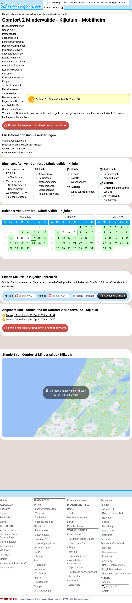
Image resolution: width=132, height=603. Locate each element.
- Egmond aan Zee (77, 556)
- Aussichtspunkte (43, 521)
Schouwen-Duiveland (112, 543)
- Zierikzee (106, 560)
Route (70, 509)
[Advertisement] (66, 265)
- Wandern (39, 569)
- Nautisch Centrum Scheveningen (10, 536)
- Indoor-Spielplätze (44, 543)
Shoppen (38, 586)
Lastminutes (7, 567)
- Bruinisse (106, 556)
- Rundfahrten (41, 530)
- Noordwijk (107, 517)
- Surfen (38, 577)
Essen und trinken (77, 500)
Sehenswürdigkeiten (45, 509)
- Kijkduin (5, 554)
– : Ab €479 (30, 319)
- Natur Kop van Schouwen (115, 573)
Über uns (106, 582)
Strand (82, 2)
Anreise (9, 295)
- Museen (39, 513)
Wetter (55, 7)
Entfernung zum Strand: (116, 187)
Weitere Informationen (20, 152)
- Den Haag (107, 526)
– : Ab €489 (30, 315)
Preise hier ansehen (35, 125)
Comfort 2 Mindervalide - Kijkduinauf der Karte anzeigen (66, 392)
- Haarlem (72, 580)
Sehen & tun (93, 2)
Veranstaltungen (109, 2)
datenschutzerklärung (45, 599)
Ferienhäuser (7, 546)
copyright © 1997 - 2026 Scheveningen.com (71, 599)
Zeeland (105, 539)
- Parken (71, 513)
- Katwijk (105, 522)
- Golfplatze (40, 573)
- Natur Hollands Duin (112, 513)
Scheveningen (55, 2)
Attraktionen (40, 526)
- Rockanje (106, 535)
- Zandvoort (73, 584)
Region (46, 7)
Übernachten (70, 2)
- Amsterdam (74, 576)
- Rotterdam (107, 530)
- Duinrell (5, 550)
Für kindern (6, 517)
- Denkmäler (40, 517)
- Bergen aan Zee (76, 543)
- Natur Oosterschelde (113, 565)
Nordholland (74, 534)
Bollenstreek (107, 509)
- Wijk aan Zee (74, 567)
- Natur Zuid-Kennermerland (82, 571)
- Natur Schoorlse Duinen (81, 538)
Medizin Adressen (77, 517)
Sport (37, 560)
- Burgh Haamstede (111, 569)
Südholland (107, 500)
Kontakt (105, 591)
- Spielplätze (40, 539)
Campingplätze (8, 541)
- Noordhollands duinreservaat (76, 562)
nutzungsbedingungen (26, 599)
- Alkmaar (72, 551)
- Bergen (71, 547)
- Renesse (106, 547)
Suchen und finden (112, 295)
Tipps (3, 513)
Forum (70, 521)
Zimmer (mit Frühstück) (13, 563)
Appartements (8, 530)
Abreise (42, 295)
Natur (37, 552)
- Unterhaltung (41, 534)
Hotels (3, 559)
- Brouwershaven (110, 552)
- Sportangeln (41, 582)
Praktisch (123, 2)
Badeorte (5, 509)
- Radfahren (40, 564)
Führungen (39, 556)
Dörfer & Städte (42, 547)
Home (3, 500)
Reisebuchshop (75, 526)
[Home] (45, 2)
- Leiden (105, 504)
